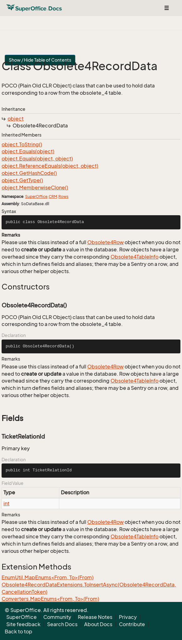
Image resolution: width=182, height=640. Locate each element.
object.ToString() (22, 144)
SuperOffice (36, 196)
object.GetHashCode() (29, 173)
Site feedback (23, 624)
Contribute (132, 624)
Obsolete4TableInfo (134, 257)
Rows (63, 196)
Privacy (128, 617)
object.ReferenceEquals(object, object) (50, 166)
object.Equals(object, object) (37, 158)
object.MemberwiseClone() (35, 187)
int (6, 503)
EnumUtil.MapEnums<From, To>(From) (48, 577)
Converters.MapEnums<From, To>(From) (50, 599)
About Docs (98, 624)
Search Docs (62, 624)
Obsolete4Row (105, 242)
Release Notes (95, 617)
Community (57, 617)
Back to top (18, 631)
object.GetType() (22, 180)
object (16, 118)
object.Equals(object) (28, 151)
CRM (53, 196)
